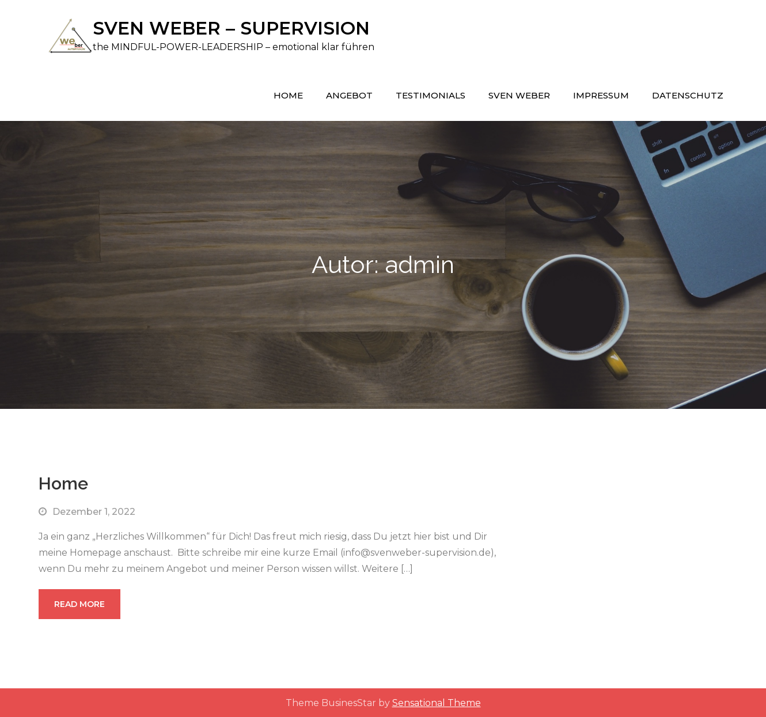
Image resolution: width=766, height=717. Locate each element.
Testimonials (430, 94)
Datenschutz (687, 94)
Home (288, 94)
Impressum (601, 94)
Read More (79, 603)
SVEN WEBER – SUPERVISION (234, 28)
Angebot (349, 94)
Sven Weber (519, 94)
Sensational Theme (436, 702)
